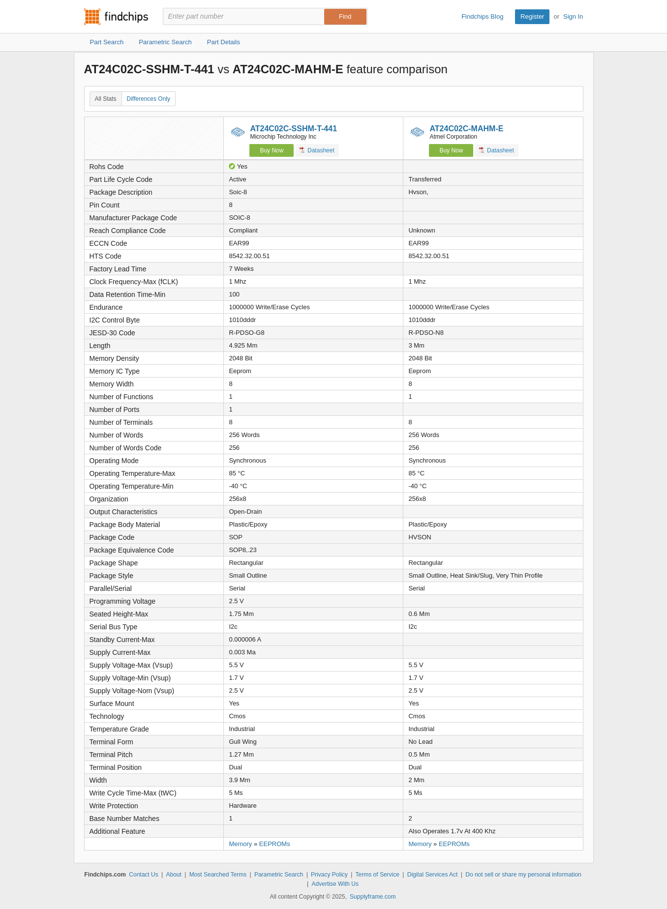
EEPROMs (274, 844)
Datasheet (317, 150)
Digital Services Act (432, 874)
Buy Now (271, 150)
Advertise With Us (335, 883)
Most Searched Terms (218, 874)
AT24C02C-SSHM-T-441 (293, 128)
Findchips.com (116, 16)
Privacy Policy (329, 874)
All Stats (106, 98)
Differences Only (148, 98)
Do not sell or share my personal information (523, 874)
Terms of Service (377, 874)
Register (532, 16)
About (173, 874)
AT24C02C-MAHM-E (466, 128)
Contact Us (143, 874)
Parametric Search (278, 874)
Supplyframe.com (372, 896)
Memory (240, 844)
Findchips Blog (482, 16)
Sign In (573, 16)
